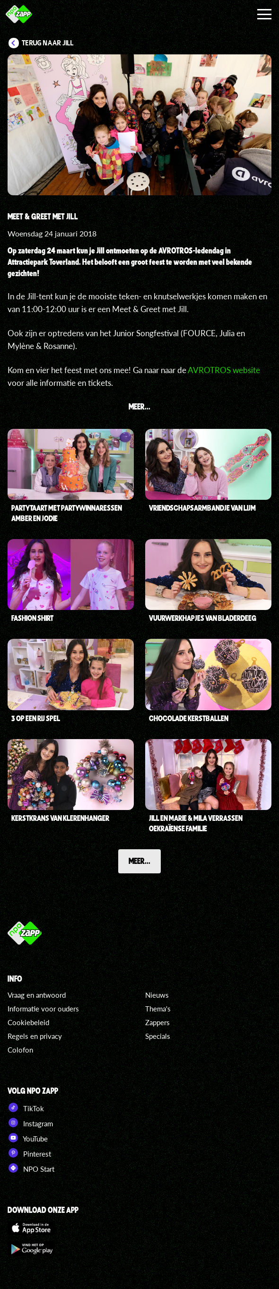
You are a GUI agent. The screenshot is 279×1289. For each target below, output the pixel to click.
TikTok (26, 1107)
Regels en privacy (35, 1036)
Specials (157, 1036)
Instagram (30, 1122)
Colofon (20, 1049)
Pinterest (29, 1152)
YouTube (28, 1137)
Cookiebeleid (28, 1022)
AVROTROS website (224, 370)
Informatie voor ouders (43, 1008)
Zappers (157, 1022)
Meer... (139, 860)
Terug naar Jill (48, 43)
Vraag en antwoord (37, 995)
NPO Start (31, 1168)
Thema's (158, 1008)
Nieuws (157, 995)
